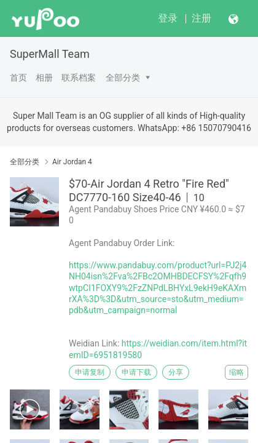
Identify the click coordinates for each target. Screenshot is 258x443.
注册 (201, 18)
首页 (18, 77)
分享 (175, 372)
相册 (44, 77)
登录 (168, 18)
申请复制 (89, 372)
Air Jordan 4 (72, 162)
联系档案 (78, 77)
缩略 (236, 372)
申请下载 (136, 372)
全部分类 (123, 77)
